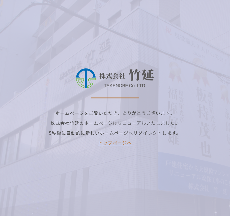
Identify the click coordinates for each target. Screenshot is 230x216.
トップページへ (115, 143)
